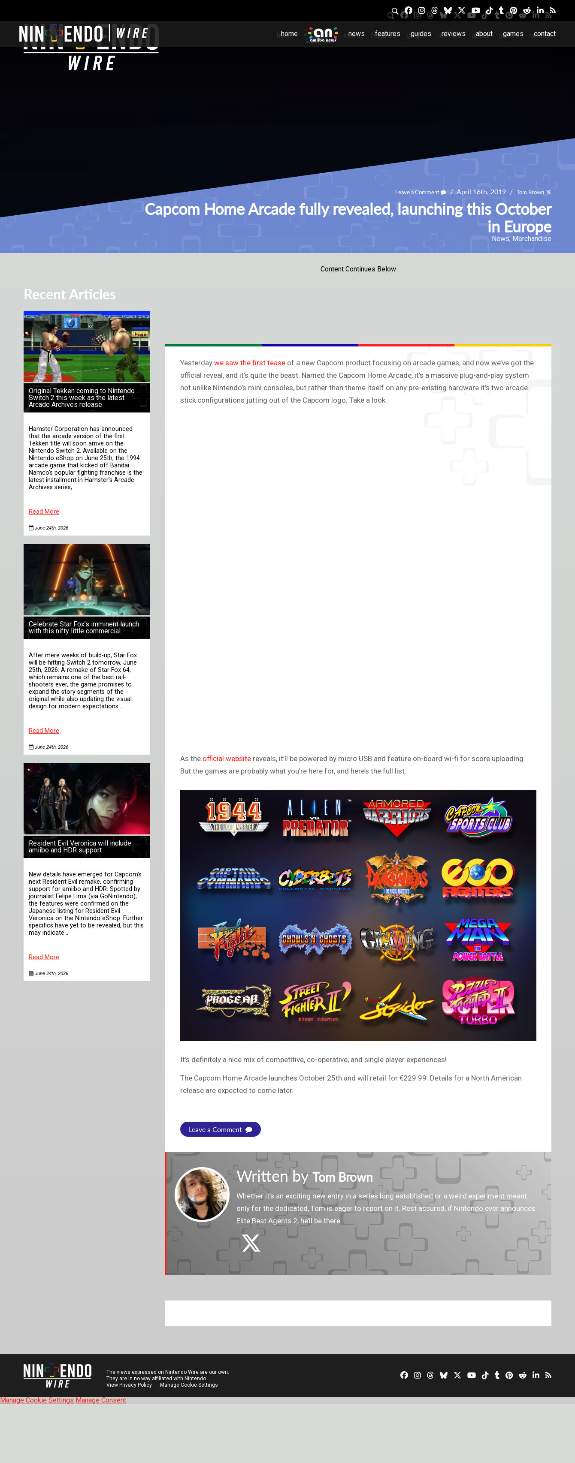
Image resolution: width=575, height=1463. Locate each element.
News (356, 34)
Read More (44, 511)
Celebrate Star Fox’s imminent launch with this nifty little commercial (84, 627)
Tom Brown (525, 192)
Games (513, 34)
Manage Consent (101, 1400)
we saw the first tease (249, 362)
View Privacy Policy (129, 1385)
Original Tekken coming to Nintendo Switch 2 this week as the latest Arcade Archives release (82, 398)
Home (289, 34)
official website (227, 758)
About (484, 34)
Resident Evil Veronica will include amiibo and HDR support (80, 846)
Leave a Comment (407, 192)
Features (387, 34)
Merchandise (531, 239)
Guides (421, 34)
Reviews (454, 34)
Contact (545, 34)
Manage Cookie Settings (191, 1385)
